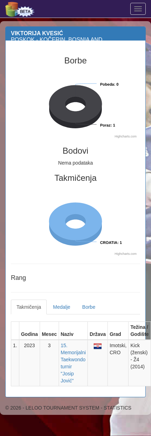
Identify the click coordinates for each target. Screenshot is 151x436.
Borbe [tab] (88, 307)
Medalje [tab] (61, 307)
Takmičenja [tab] (29, 307)
